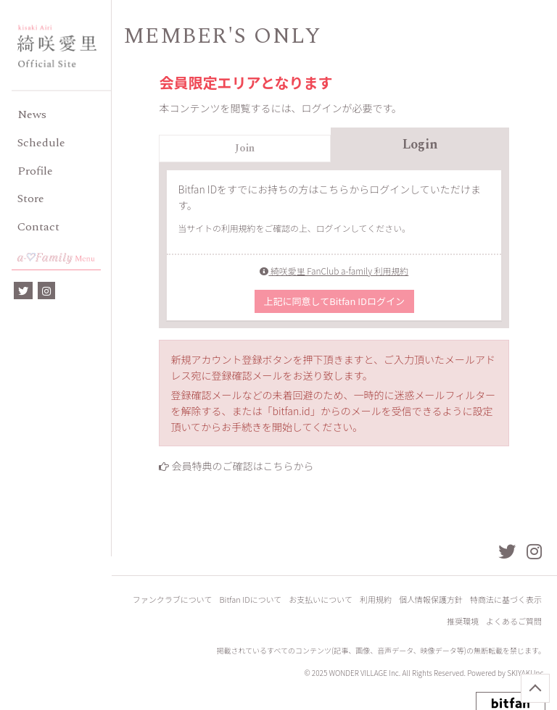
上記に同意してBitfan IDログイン (334, 301)
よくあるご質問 (514, 621)
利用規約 (376, 599)
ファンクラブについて (173, 599)
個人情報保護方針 (431, 599)
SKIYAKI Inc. (526, 672)
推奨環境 (463, 621)
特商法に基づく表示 (506, 599)
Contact (38, 226)
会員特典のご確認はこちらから (243, 466)
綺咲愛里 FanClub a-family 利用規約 (334, 270)
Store (30, 198)
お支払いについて (320, 599)
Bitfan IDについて (251, 599)
